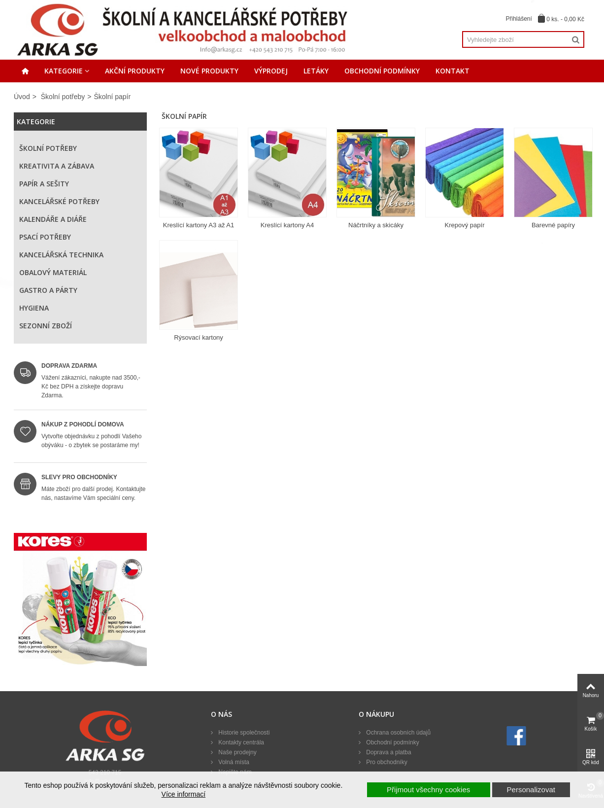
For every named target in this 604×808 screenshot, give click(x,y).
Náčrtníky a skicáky (375, 225)
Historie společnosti (243, 732)
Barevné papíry (553, 225)
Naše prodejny (237, 752)
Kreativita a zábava (56, 166)
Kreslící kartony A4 (287, 225)
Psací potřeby (45, 237)
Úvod (22, 97)
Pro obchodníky (386, 762)
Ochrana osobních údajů (398, 732)
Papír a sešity (44, 183)
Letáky (316, 70)
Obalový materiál (53, 272)
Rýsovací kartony (198, 337)
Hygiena (34, 308)
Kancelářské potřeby (59, 201)
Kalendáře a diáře (53, 219)
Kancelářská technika (61, 254)
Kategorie (63, 70)
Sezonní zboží (45, 325)
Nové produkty (209, 70)
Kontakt (453, 70)
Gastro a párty (48, 290)
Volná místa (233, 762)
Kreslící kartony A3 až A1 (199, 225)
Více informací (183, 794)
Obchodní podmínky (382, 70)
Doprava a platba (388, 752)
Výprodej (271, 70)
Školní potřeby (63, 97)
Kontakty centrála (240, 742)
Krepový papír (465, 225)
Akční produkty (135, 70)
